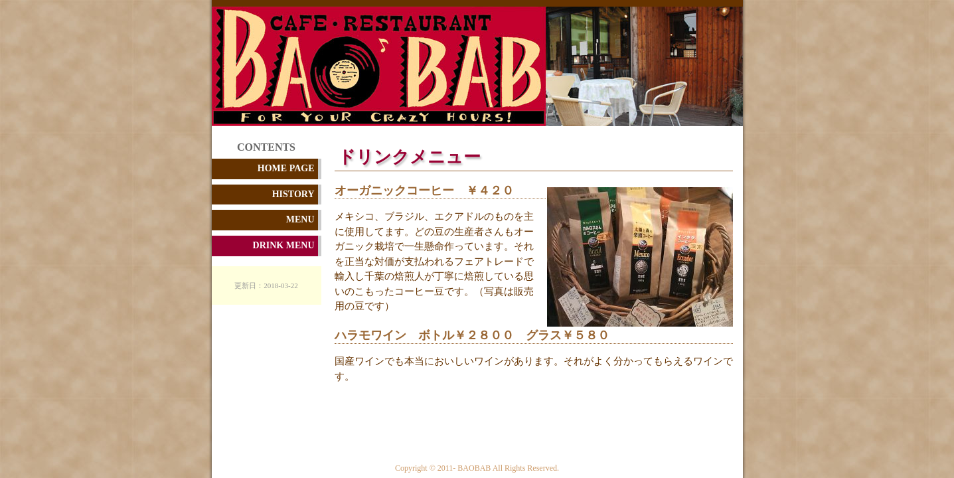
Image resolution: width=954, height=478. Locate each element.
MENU (300, 219)
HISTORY (293, 194)
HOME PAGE (286, 168)
